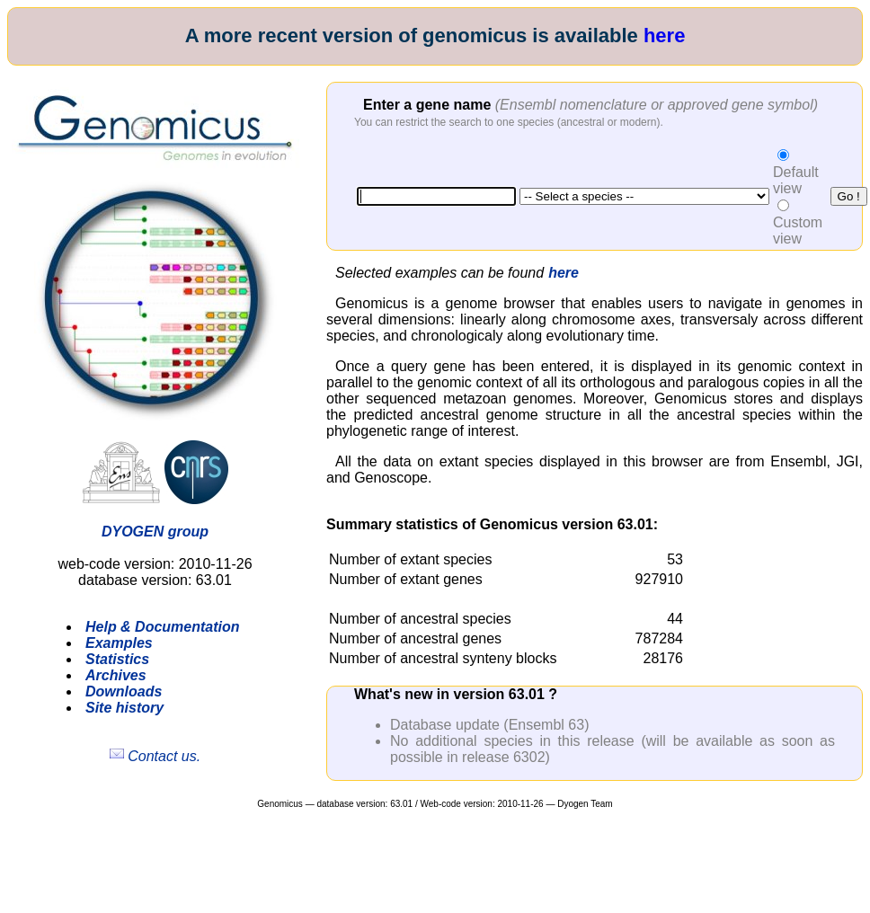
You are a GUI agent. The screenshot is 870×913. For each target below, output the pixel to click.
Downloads (123, 691)
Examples (119, 643)
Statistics (117, 659)
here (664, 35)
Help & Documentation (162, 626)
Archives (115, 675)
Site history (124, 707)
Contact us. (155, 756)
